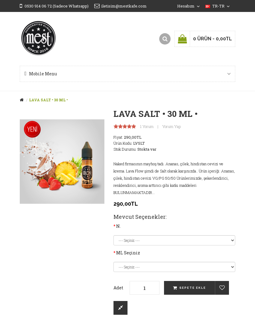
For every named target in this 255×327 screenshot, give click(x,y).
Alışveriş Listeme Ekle (222, 288)
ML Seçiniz (128, 253)
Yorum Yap (171, 126)
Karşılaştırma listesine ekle (120, 308)
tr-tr (217, 6)
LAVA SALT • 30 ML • (48, 99)
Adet (118, 288)
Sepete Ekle (192, 287)
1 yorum (147, 126)
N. (118, 226)
